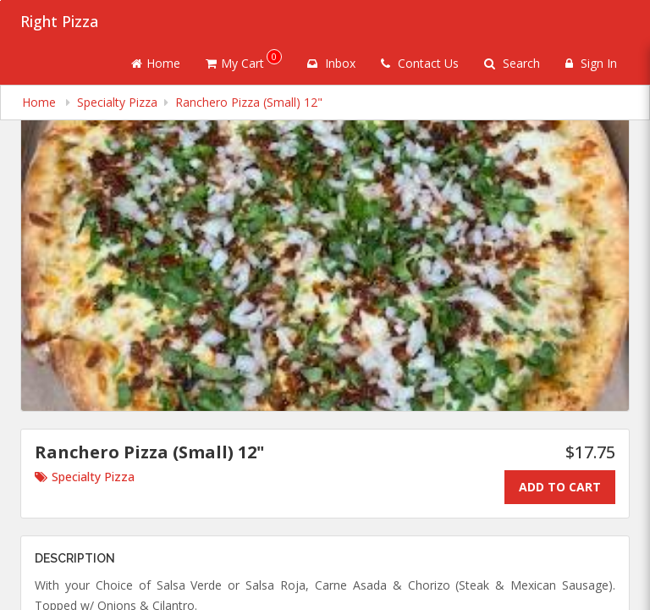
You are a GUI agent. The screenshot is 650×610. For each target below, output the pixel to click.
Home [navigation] (40, 102)
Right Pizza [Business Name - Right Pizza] (59, 21)
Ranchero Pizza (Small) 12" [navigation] (248, 102)
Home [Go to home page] (155, 63)
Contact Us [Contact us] (420, 63)
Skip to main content (0, 0)
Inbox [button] (331, 63)
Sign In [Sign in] (591, 63)
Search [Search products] (512, 63)
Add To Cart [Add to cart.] (560, 487)
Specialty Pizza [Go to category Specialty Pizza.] (85, 477)
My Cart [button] (244, 60)
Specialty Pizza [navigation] (117, 102)
